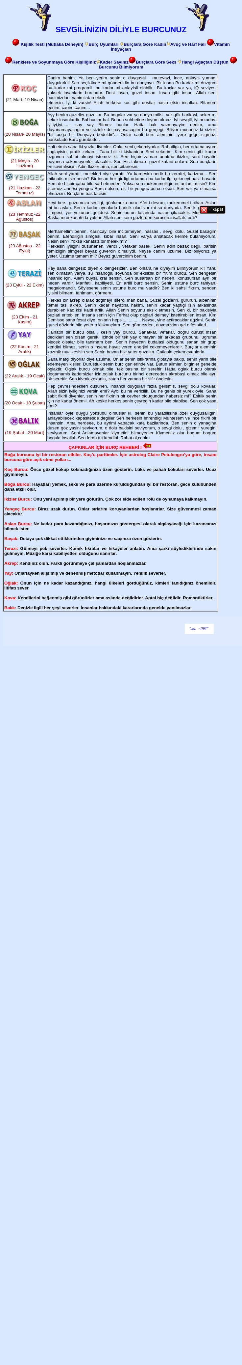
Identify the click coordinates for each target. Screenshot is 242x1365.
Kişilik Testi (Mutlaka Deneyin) (53, 44)
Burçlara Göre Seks (153, 62)
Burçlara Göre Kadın (145, 44)
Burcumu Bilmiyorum (121, 67)
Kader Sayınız (114, 62)
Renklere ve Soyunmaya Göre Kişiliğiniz (54, 62)
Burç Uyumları (103, 44)
